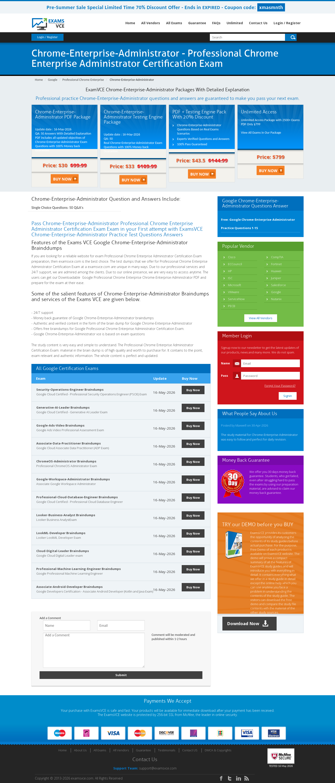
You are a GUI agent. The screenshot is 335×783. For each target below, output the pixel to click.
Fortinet (276, 264)
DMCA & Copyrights (218, 750)
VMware (233, 292)
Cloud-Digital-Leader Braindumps (62, 551)
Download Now (247, 623)
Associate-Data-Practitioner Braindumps (68, 443)
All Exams (174, 23)
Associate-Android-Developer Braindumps (69, 587)
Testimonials (166, 750)
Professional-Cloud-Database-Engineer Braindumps (77, 497)
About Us (80, 750)
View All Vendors (260, 318)
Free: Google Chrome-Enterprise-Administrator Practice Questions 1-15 (258, 223)
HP (230, 271)
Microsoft (234, 285)
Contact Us (258, 23)
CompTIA (277, 257)
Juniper (276, 278)
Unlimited (235, 23)
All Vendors (150, 23)
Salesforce (278, 285)
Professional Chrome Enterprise (83, 80)
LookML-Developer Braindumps (60, 533)
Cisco (231, 257)
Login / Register (287, 23)
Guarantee (197, 23)
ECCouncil (235, 264)
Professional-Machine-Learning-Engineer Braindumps (78, 569)
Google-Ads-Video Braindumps (60, 425)
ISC (230, 278)
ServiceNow (236, 299)
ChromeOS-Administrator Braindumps (66, 461)
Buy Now (193, 390)
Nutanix (276, 299)
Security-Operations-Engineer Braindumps (70, 389)
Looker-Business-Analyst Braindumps (65, 515)
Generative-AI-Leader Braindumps (63, 407)
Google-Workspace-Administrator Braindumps (73, 479)
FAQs (216, 23)
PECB (231, 306)
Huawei (276, 271)
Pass (224, 375)
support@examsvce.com (158, 768)
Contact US (190, 750)
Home (130, 23)
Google (52, 80)
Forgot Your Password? (280, 385)
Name (225, 363)
